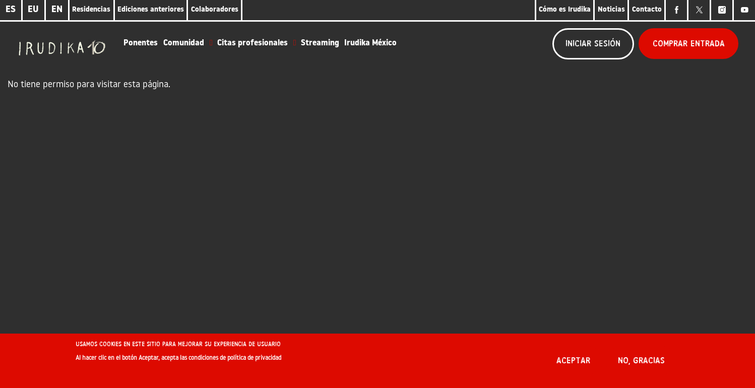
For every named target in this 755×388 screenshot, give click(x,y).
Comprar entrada (689, 43)
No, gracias (641, 364)
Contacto (647, 10)
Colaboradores (214, 10)
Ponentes (140, 43)
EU (33, 10)
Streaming (320, 43)
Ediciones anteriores (150, 10)
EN (56, 10)
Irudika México (370, 43)
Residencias (91, 10)
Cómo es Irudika (565, 10)
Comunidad (183, 43)
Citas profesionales (252, 43)
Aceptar (573, 364)
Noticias (611, 10)
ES (11, 10)
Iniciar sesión (592, 43)
